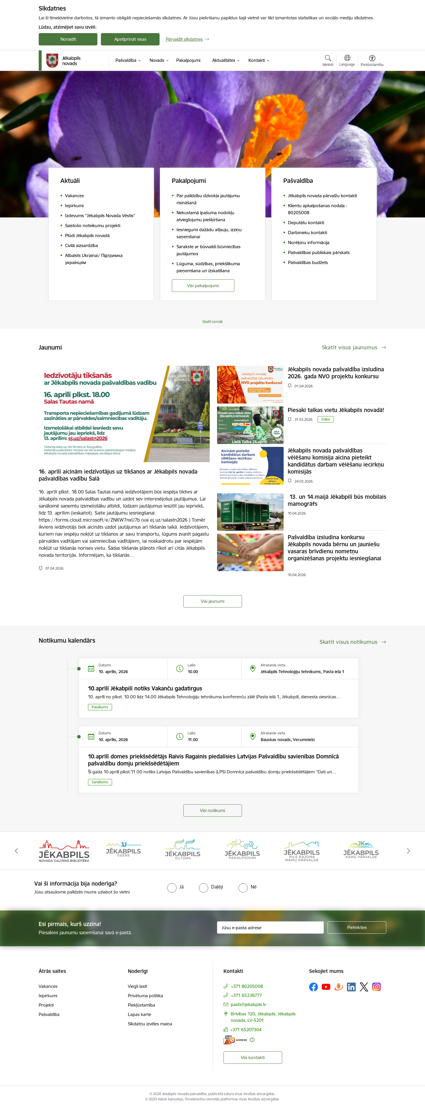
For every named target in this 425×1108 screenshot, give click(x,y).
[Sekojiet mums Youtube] (326, 986)
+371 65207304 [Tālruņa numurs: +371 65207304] (246, 1029)
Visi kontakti (253, 1057)
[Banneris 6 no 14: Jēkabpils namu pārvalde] (361, 850)
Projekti (46, 1005)
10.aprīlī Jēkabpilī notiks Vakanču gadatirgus (145, 688)
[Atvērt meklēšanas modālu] (328, 62)
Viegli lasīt (137, 986)
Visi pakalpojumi (203, 285)
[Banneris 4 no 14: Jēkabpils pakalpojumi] (242, 850)
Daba (325, 419)
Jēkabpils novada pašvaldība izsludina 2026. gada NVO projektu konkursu (336, 373)
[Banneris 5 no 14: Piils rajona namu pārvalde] (301, 850)
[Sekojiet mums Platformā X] (364, 987)
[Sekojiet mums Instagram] (376, 987)
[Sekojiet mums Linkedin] (351, 987)
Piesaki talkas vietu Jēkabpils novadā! (336, 409)
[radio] (175, 886)
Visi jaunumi (212, 601)
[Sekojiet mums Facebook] (313, 987)
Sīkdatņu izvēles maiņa (150, 1024)
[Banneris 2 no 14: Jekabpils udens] (123, 850)
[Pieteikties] (357, 927)
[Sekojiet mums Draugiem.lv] (338, 986)
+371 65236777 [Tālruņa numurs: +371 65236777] (246, 995)
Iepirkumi (48, 995)
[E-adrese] (235, 1040)
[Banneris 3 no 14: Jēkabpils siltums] (182, 850)
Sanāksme (100, 782)
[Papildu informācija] (252, 1040)
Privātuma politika (145, 995)
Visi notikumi (212, 810)
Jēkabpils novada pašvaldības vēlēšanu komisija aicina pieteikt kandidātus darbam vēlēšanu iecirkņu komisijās (336, 461)
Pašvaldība (49, 1014)
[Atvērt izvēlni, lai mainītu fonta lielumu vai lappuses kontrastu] (372, 62)
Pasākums (100, 707)
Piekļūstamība (141, 1005)
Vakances (48, 986)
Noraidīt (68, 39)
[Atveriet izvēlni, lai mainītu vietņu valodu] (347, 61)
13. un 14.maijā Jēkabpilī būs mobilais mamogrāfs (337, 500)
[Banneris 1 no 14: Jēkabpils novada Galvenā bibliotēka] (64, 850)
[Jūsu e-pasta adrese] (270, 927)
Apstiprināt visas (130, 39)
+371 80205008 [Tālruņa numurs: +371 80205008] (247, 986)
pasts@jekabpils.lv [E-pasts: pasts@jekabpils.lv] (248, 1004)
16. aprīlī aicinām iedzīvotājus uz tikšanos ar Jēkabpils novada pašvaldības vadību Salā (118, 475)
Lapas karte (139, 1014)
